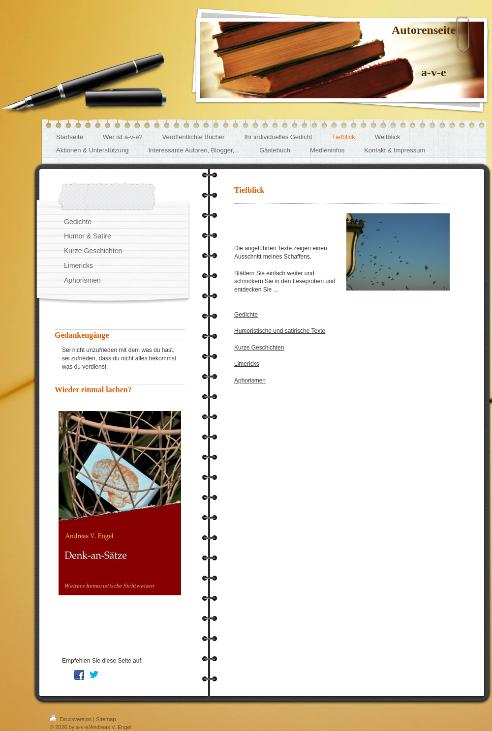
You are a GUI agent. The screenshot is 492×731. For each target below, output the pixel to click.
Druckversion (71, 719)
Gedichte (246, 314)
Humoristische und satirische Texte (279, 330)
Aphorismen (250, 380)
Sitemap (106, 719)
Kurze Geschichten (259, 347)
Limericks (246, 363)
